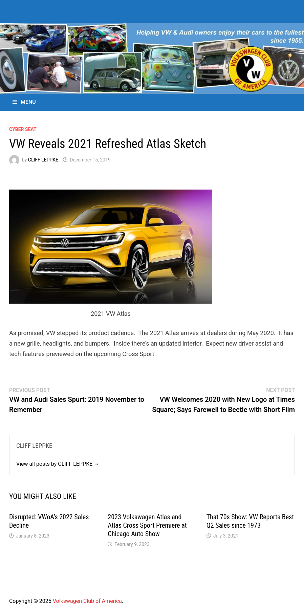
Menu (24, 102)
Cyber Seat (23, 129)
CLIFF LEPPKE (43, 159)
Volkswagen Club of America (87, 601)
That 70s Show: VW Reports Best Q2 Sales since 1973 (250, 521)
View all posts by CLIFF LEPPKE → (57, 464)
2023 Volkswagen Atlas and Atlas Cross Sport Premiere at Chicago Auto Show (147, 525)
